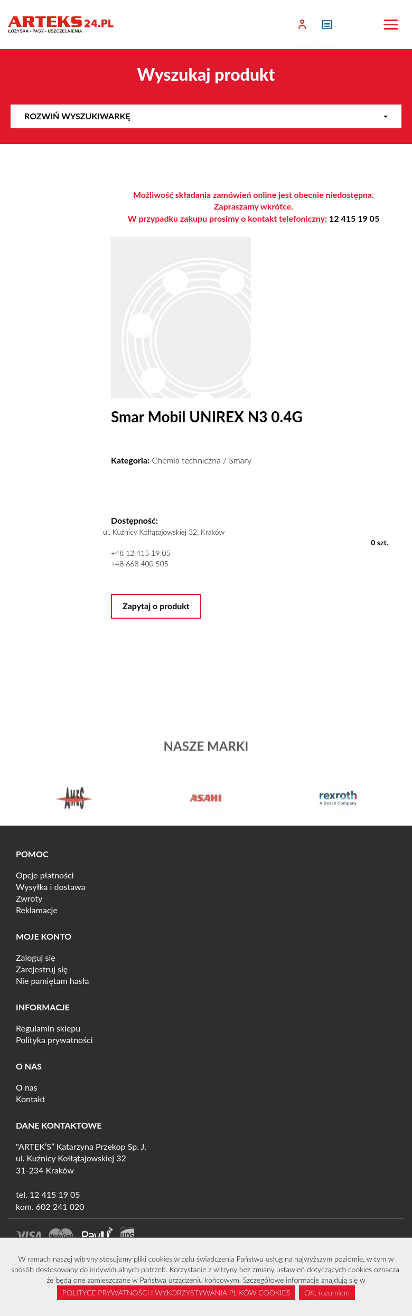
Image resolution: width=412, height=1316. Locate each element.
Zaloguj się (35, 957)
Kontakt (30, 1099)
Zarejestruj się (42, 969)
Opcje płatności (45, 875)
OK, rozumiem (327, 1292)
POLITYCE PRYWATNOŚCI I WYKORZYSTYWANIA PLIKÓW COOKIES (176, 1292)
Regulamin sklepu (48, 1028)
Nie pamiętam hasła (52, 981)
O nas (27, 1087)
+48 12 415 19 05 (141, 552)
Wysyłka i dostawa (51, 887)
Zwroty (29, 898)
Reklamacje (37, 910)
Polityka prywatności (54, 1040)
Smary (240, 460)
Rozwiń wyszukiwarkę (206, 116)
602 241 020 (60, 1206)
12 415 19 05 (354, 218)
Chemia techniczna (186, 460)
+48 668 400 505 (139, 563)
